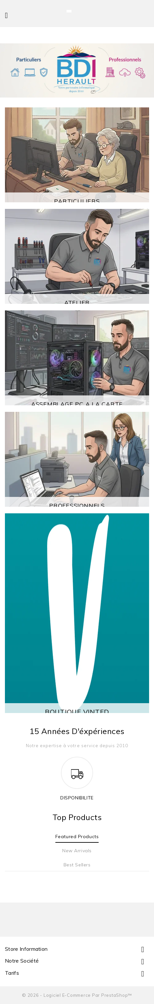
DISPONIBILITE (77, 798)
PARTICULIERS (77, 201)
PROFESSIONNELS (77, 505)
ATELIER (77, 302)
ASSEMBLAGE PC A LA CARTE (77, 404)
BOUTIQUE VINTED (77, 712)
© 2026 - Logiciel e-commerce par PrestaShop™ (77, 995)
